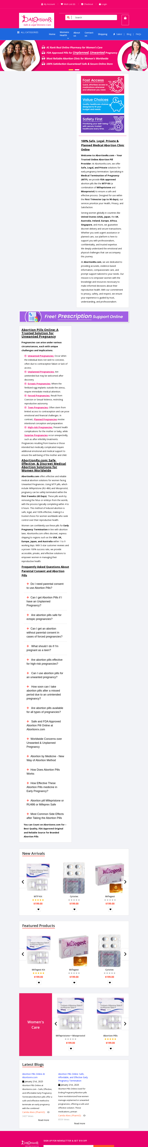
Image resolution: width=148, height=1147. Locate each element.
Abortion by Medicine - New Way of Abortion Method (45, 758)
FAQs (138, 34)
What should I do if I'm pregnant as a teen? (42, 648)
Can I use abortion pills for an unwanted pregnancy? (45, 675)
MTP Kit (38, 896)
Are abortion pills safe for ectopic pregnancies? (44, 617)
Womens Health (64, 34)
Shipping (102, 34)
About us (77, 34)
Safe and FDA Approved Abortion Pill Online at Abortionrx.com (44, 725)
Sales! (119, 34)
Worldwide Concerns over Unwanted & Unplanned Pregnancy (44, 742)
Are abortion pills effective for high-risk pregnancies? (45, 661)
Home (52, 34)
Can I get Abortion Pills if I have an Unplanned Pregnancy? (44, 601)
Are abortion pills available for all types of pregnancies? (45, 710)
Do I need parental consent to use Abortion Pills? (45, 585)
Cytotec (74, 896)
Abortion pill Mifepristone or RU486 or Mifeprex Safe (45, 802)
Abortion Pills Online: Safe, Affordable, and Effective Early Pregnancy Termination (73, 1077)
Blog (129, 34)
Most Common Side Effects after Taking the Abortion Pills (45, 815)
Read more (43, 1120)
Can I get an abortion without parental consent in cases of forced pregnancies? (44, 632)
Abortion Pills (110, 1035)
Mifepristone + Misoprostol (70, 1035)
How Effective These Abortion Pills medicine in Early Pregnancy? (42, 787)
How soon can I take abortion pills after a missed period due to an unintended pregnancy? (44, 692)
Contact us (89, 34)
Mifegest (110, 896)
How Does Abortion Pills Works (43, 771)
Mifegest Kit (38, 969)
